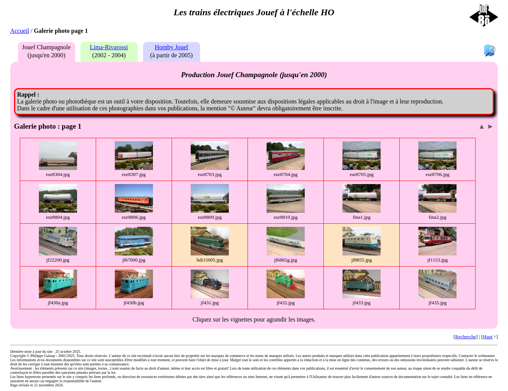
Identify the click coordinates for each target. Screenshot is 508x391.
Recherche (465, 336)
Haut (487, 336)
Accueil (19, 30)
